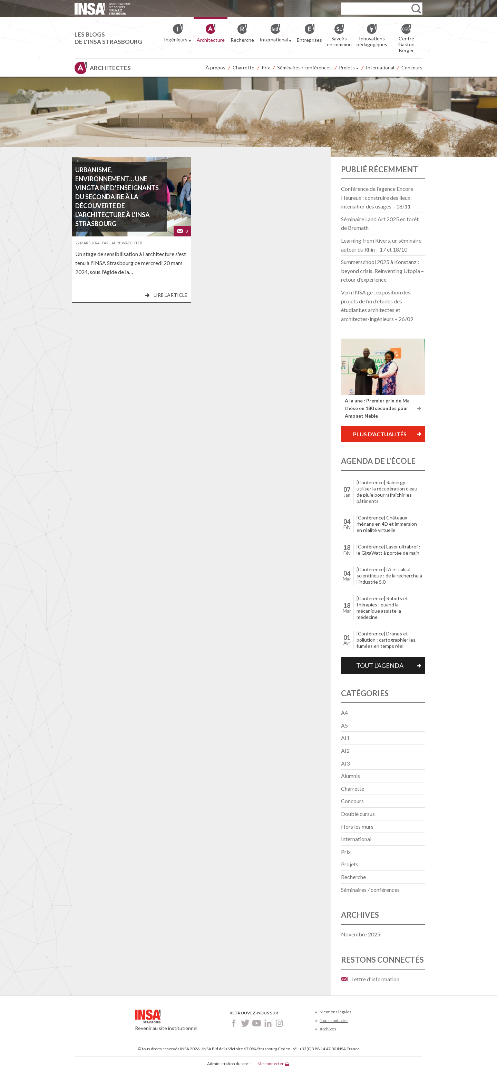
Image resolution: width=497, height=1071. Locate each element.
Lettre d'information (375, 979)
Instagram (279, 1023)
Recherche (353, 877)
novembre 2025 (360, 934)
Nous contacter (334, 1020)
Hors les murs (357, 826)
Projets (349, 68)
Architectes (110, 67)
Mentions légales (335, 1011)
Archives (328, 1028)
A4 (344, 712)
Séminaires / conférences (304, 67)
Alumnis (350, 775)
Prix (266, 67)
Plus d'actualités (380, 434)
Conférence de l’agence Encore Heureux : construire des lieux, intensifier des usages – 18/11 (377, 197)
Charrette (243, 67)
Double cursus (358, 813)
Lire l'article (170, 295)
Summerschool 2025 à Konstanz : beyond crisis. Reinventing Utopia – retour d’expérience (382, 271)
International (380, 67)
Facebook (234, 1023)
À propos (215, 67)
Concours (411, 67)
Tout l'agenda (379, 665)
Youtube (256, 1023)
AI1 (345, 737)
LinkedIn (268, 1023)
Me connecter (270, 1063)
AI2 (345, 750)
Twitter (245, 1023)
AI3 (345, 763)
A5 (344, 725)
